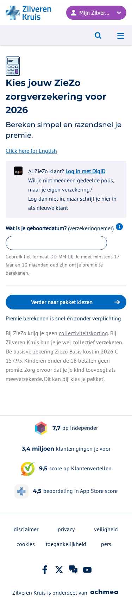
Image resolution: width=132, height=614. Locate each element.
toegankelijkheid (66, 543)
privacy (66, 529)
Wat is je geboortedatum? (65, 228)
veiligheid (106, 529)
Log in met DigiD (85, 171)
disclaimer (26, 529)
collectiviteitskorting (83, 333)
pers (106, 543)
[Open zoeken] (98, 35)
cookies (26, 543)
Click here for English (31, 150)
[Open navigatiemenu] (120, 35)
